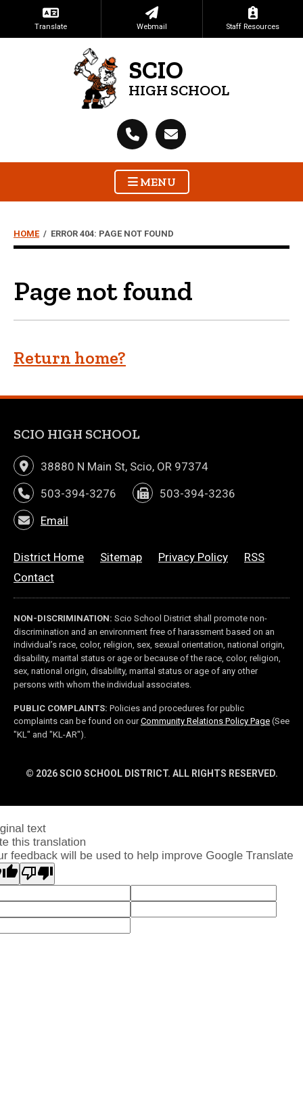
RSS (254, 557)
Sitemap (121, 557)
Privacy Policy (193, 557)
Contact (34, 577)
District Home (49, 557)
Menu (152, 182)
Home (26, 234)
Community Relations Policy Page (205, 721)
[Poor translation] (37, 874)
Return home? (70, 357)
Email (54, 520)
